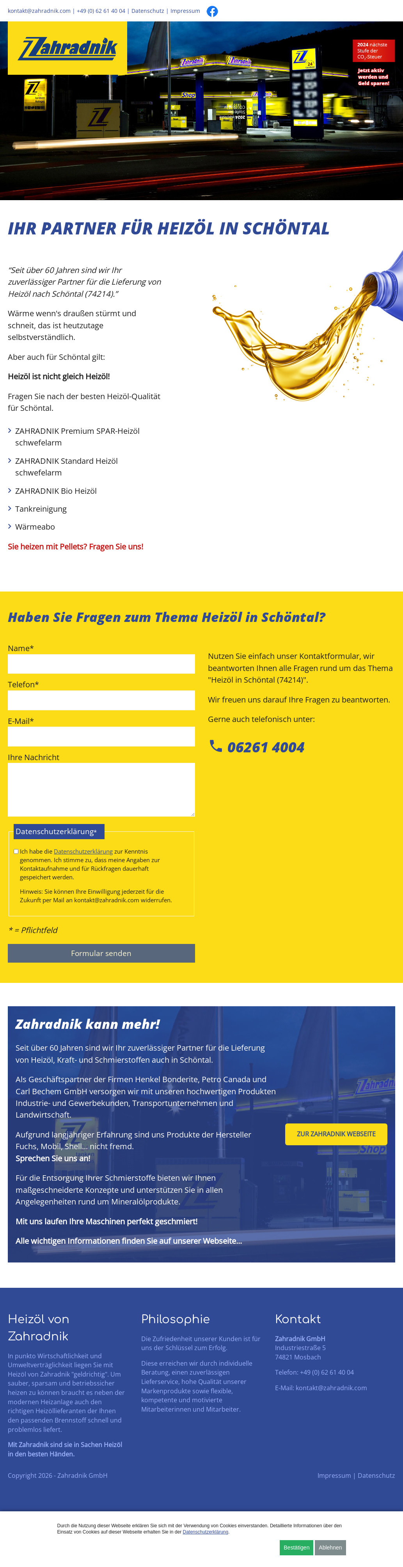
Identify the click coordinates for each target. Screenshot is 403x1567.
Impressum (185, 10)
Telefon (23, 684)
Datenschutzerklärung (83, 856)
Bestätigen (296, 1547)
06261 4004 (256, 747)
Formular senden (101, 967)
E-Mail (21, 721)
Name (21, 647)
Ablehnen (330, 1547)
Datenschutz (147, 10)
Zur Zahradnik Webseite (336, 1148)
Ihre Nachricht (33, 758)
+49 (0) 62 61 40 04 (101, 10)
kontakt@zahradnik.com (39, 10)
